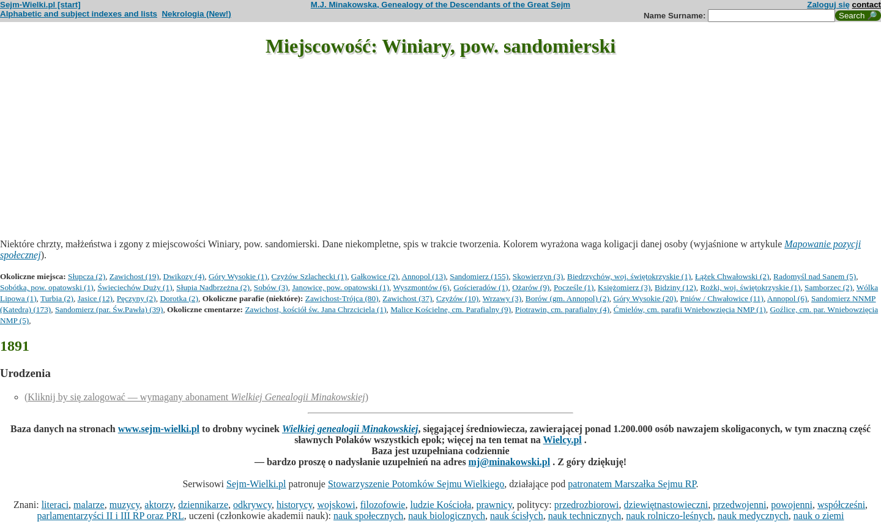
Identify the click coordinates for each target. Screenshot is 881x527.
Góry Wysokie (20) (645, 298)
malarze (89, 504)
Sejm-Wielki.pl (256, 484)
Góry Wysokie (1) (238, 276)
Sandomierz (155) (479, 276)
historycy (295, 504)
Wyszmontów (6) (421, 287)
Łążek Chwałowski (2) (732, 276)
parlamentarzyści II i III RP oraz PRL (110, 515)
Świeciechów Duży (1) (134, 287)
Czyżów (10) (457, 298)
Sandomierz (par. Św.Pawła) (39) (109, 309)
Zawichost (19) (134, 276)
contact (866, 4)
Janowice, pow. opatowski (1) (340, 287)
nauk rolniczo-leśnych (669, 515)
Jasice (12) (95, 298)
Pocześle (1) (574, 287)
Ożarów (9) (530, 287)
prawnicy (494, 504)
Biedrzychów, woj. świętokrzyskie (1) (629, 276)
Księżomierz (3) (624, 287)
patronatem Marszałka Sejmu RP (632, 484)
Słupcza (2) (86, 276)
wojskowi (336, 504)
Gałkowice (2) (374, 276)
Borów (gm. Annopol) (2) (567, 298)
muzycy (125, 504)
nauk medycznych (753, 515)
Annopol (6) (787, 298)
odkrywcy (252, 504)
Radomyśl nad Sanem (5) (814, 276)
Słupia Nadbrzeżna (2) (213, 287)
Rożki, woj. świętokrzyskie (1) (750, 287)
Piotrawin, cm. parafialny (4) (562, 309)
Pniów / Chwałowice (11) (722, 298)
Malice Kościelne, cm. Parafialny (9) (450, 309)
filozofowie (383, 504)
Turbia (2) (56, 298)
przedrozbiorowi (586, 504)
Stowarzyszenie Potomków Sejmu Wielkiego (416, 484)
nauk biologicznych (446, 515)
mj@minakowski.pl (510, 462)
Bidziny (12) (675, 287)
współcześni (841, 504)
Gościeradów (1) (480, 287)
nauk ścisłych (516, 515)
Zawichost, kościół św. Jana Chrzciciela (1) (315, 309)
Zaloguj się (828, 4)
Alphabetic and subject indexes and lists (78, 13)
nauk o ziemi (819, 515)
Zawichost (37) (407, 298)
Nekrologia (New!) (196, 13)
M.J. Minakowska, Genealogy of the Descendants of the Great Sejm (440, 4)
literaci (55, 504)
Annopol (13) (423, 276)
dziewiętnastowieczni (666, 504)
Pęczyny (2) (136, 298)
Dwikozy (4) (184, 276)
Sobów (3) (271, 287)
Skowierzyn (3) (538, 276)
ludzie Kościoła (440, 504)
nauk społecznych (368, 515)
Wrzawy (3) (502, 298)
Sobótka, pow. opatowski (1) (47, 287)
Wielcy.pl (562, 440)
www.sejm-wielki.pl (158, 429)
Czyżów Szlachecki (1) (310, 276)
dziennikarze (203, 504)
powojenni (791, 504)
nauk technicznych (585, 515)
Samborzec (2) (828, 287)
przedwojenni (739, 504)
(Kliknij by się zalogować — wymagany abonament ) (196, 397)
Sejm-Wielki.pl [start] (40, 4)
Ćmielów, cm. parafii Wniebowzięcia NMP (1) (690, 309)
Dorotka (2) (179, 298)
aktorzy (158, 504)
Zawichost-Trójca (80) (342, 298)
